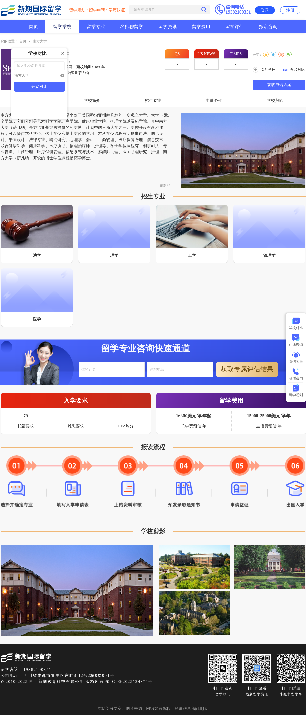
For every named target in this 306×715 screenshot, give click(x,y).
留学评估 (234, 26)
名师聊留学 (131, 26)
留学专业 (96, 26)
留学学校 (62, 26)
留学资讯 (167, 26)
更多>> (165, 185)
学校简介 (92, 100)
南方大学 (40, 41)
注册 (290, 10)
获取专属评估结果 (247, 369)
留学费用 (201, 26)
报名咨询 (268, 26)
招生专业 (153, 100)
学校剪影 (275, 100)
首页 (33, 26)
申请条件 (214, 100)
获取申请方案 (279, 85)
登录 (265, 10)
